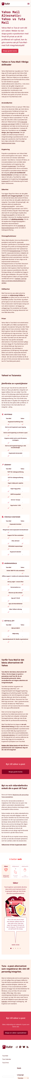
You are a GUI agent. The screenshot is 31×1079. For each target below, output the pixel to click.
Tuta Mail (5, 1056)
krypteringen (12, 166)
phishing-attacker (17, 219)
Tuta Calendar (6, 1059)
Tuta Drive (5, 1063)
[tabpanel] (16, 917)
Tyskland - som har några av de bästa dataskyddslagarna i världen (14, 281)
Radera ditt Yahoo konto (10, 745)
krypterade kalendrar (8, 735)
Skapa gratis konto (10, 51)
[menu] (28, 4)
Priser (9, 344)
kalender (4, 1001)
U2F (24, 202)
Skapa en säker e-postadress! (15, 1033)
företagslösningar (15, 251)
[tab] (6, 871)
